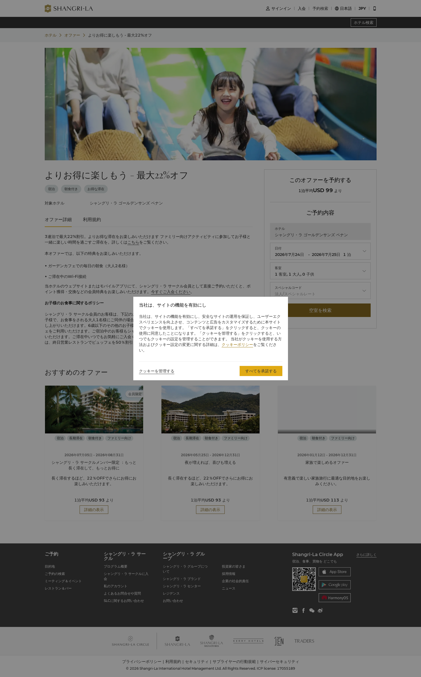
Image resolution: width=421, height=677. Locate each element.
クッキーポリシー (237, 344)
